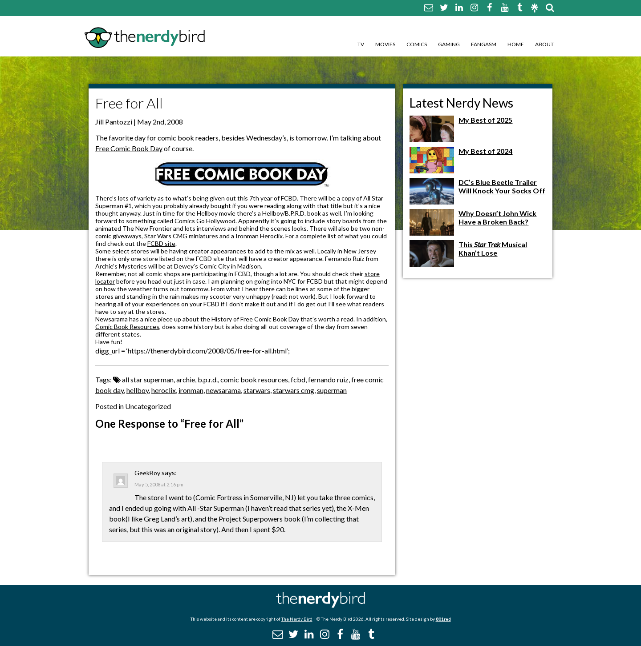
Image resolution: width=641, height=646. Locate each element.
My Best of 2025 (485, 120)
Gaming (449, 44)
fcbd (298, 379)
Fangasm (483, 44)
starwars (256, 390)
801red (443, 619)
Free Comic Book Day (128, 148)
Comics (416, 44)
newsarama (223, 390)
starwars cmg (293, 390)
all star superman (148, 379)
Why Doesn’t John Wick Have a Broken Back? (497, 217)
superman (332, 390)
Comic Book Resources (127, 326)
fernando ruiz (328, 379)
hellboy (137, 390)
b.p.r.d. (208, 379)
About (544, 44)
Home (515, 44)
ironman (191, 390)
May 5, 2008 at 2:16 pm (158, 484)
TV (360, 44)
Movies (385, 44)
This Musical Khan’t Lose (492, 248)
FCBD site (161, 243)
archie (185, 379)
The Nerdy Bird (296, 619)
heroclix (163, 390)
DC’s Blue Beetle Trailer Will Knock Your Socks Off (501, 186)
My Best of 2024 (485, 151)
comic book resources (254, 379)
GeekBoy (147, 473)
